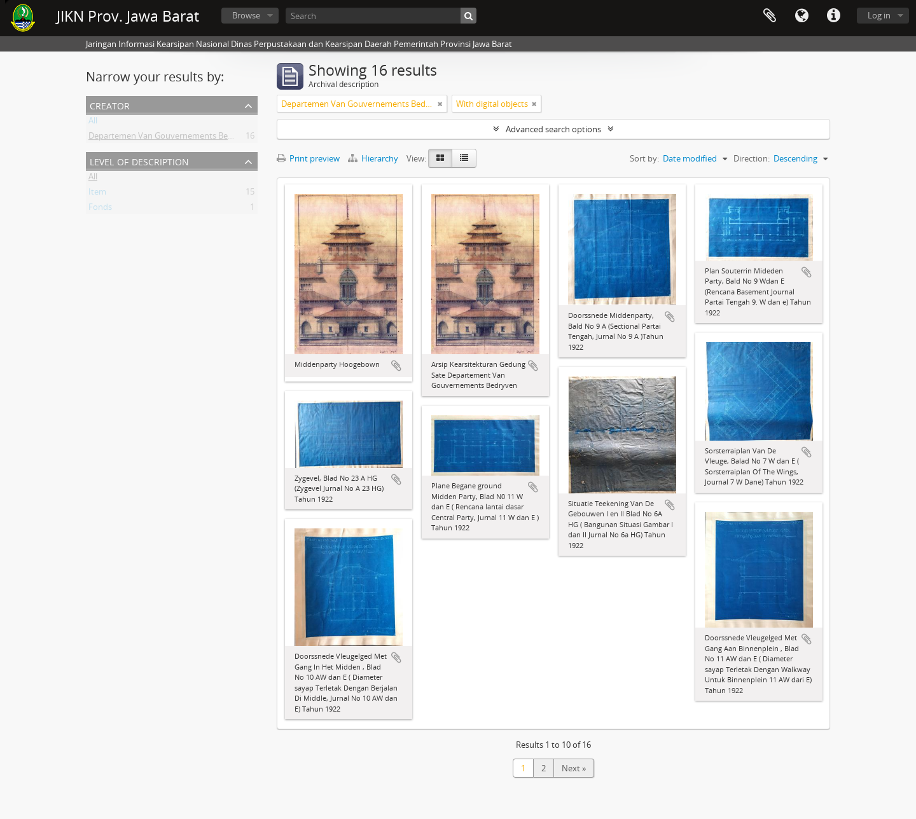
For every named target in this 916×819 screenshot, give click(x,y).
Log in (879, 15)
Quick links (833, 16)
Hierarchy (374, 158)
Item (97, 194)
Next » (574, 768)
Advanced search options (553, 129)
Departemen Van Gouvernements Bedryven (171, 138)
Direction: (751, 158)
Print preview (308, 158)
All (92, 122)
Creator (110, 104)
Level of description (139, 160)
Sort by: (644, 158)
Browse (246, 15)
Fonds (100, 209)
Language (801, 16)
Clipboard (770, 16)
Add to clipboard (396, 365)
